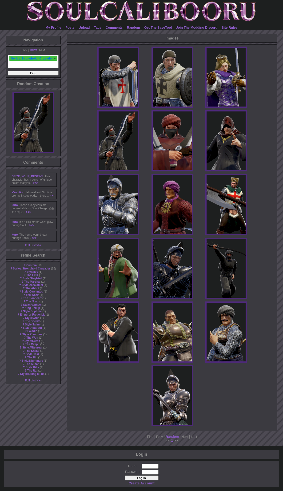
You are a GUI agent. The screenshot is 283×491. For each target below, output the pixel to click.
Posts (69, 27)
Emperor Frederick (32, 314)
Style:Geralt (32, 341)
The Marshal (32, 281)
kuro (15, 205)
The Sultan (32, 364)
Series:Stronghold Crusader (31, 268)
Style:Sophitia (32, 311)
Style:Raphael (32, 304)
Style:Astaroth (32, 327)
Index (33, 50)
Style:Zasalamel (32, 285)
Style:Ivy (32, 271)
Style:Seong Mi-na (32, 374)
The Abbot (32, 288)
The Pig (32, 357)
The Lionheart (32, 298)
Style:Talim (32, 324)
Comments (114, 27)
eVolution (18, 192)
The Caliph (32, 344)
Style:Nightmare (32, 360)
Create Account (141, 483)
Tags (98, 27)
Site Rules (230, 27)
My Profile (53, 27)
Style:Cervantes (32, 291)
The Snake (32, 350)
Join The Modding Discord (196, 27)
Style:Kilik (32, 367)
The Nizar (32, 301)
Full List (30, 245)
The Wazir (32, 295)
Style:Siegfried (32, 278)
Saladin (32, 331)
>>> (35, 183)
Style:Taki (32, 354)
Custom (31, 265)
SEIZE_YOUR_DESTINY (27, 176)
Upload (84, 27)
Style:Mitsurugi (32, 347)
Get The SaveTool (158, 27)
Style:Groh (32, 318)
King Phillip (32, 308)
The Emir (32, 275)
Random (133, 27)
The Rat (32, 370)
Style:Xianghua (32, 334)
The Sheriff (32, 321)
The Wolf (32, 337)
